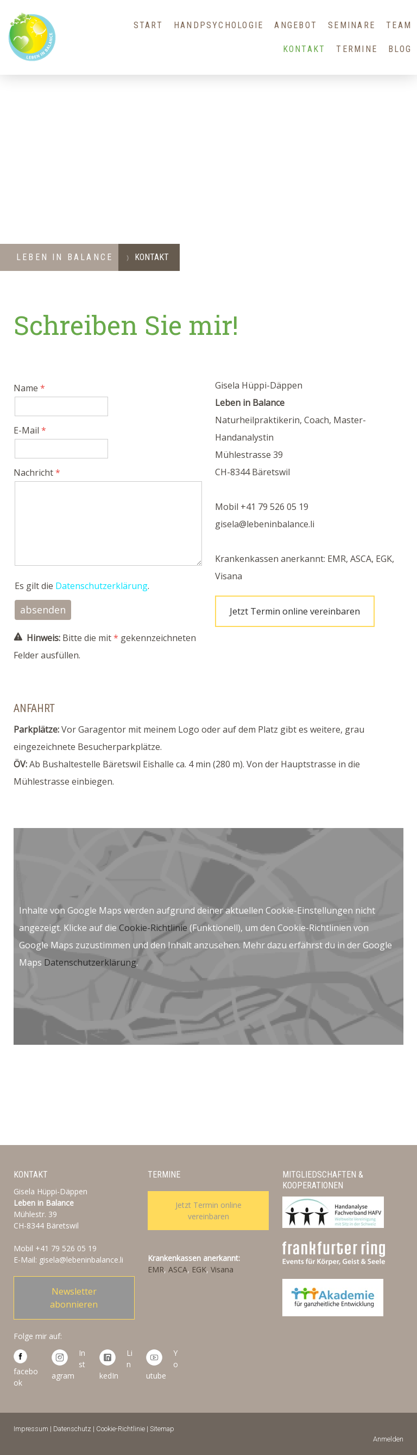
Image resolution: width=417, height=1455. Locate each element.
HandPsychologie (219, 25)
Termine (356, 49)
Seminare (351, 25)
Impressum (31, 1429)
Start (148, 25)
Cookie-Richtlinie (153, 928)
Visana (222, 1269)
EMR (156, 1269)
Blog (400, 49)
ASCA (177, 1269)
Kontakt (304, 49)
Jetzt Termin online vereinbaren (295, 611)
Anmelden (388, 1439)
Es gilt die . (82, 586)
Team (399, 25)
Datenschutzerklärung (101, 586)
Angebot (295, 25)
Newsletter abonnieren (74, 1297)
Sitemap (162, 1429)
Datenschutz (72, 1429)
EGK (199, 1269)
